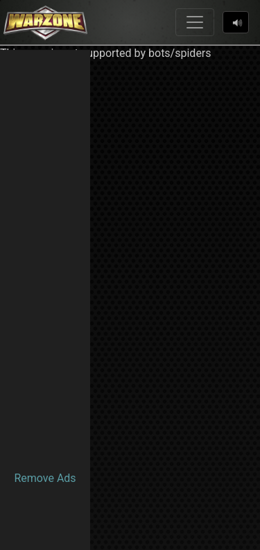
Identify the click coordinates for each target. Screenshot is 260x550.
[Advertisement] (45, 258)
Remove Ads (45, 478)
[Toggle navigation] (194, 22)
